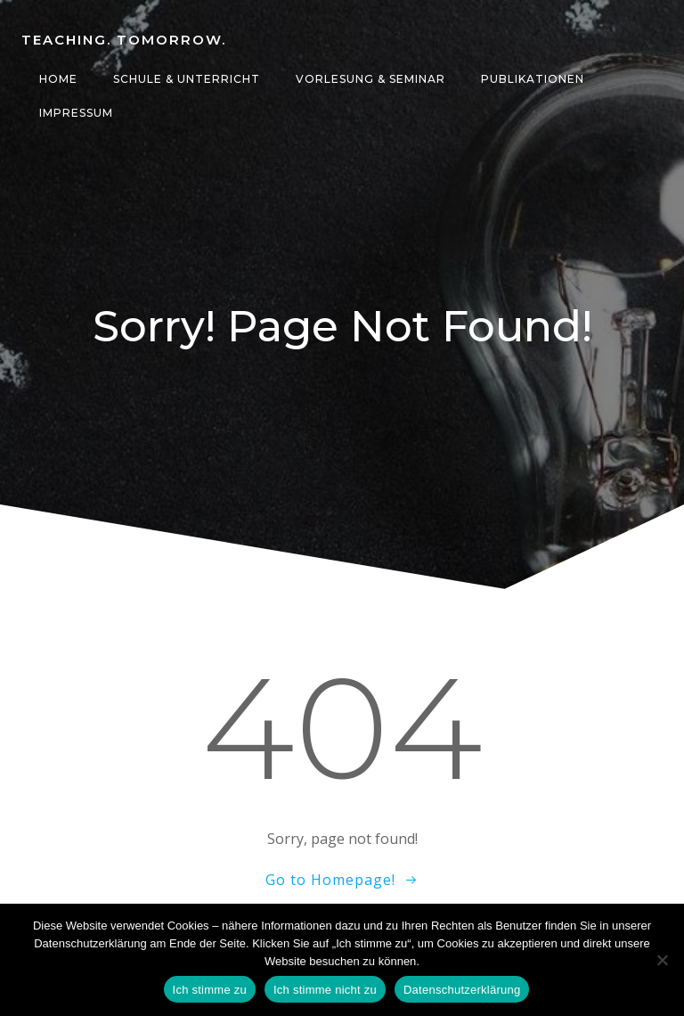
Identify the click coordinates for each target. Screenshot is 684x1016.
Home (58, 79)
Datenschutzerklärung (461, 989)
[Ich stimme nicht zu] (662, 960)
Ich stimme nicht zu (325, 989)
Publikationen (532, 79)
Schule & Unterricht (186, 79)
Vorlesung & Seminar (370, 79)
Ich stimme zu (210, 989)
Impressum (76, 112)
